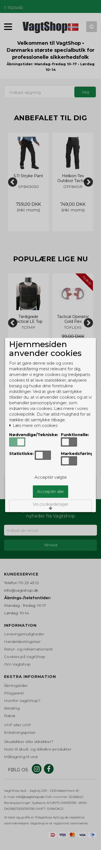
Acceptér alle (50, 491)
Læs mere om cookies (33, 425)
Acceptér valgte (50, 477)
